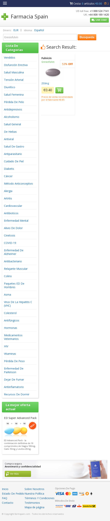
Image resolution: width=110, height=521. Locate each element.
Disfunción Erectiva (16, 65)
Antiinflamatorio (14, 387)
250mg (45, 83)
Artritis (8, 198)
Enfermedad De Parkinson (13, 370)
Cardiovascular (13, 206)
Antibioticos (11, 213)
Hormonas (10, 328)
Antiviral (9, 139)
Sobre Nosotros (34, 489)
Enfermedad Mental (16, 220)
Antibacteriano (13, 261)
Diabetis (9, 168)
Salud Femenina (14, 94)
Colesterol (10, 313)
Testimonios (32, 502)
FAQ (4, 498)
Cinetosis (9, 235)
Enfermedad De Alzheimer (13, 252)
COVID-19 (10, 243)
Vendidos (9, 57)
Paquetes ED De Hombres (14, 285)
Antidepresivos (13, 109)
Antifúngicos (11, 320)
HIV (6, 346)
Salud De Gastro (14, 146)
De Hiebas (10, 131)
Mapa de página (34, 507)
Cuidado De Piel (14, 161)
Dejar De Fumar (14, 379)
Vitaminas (10, 353)
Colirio (8, 276)
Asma (7, 294)
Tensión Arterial (13, 80)
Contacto (7, 502)
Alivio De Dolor (13, 228)
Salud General (12, 124)
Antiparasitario (13, 154)
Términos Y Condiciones (39, 498)
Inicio (5, 489)
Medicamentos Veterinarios (13, 337)
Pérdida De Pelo (14, 102)
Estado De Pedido (13, 493)
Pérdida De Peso (14, 361)
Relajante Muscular (16, 268)
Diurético (9, 87)
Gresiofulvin (47, 61)
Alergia (8, 191)
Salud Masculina (14, 72)
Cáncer (8, 176)
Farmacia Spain (29, 16)
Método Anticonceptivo (18, 183)
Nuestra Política (34, 493)
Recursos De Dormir (16, 394)
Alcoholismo (11, 117)
